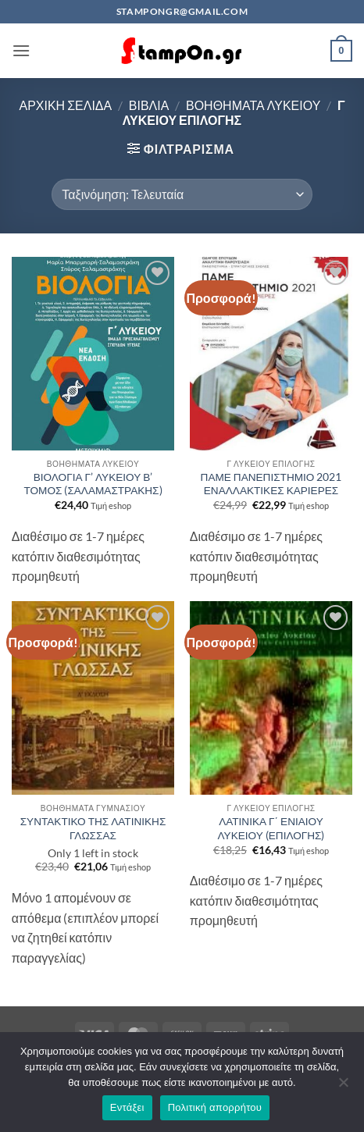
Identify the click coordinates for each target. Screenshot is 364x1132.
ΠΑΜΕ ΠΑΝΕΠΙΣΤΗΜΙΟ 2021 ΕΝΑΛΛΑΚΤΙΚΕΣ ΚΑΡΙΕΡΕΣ (271, 484)
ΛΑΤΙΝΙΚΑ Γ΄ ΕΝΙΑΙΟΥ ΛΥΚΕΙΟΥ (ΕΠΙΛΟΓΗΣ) (271, 828)
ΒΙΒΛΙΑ (149, 105)
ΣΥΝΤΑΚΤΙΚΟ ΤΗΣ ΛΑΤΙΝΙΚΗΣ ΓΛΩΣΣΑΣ (93, 828)
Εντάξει (127, 1107)
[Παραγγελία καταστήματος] (182, 194)
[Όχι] (343, 1086)
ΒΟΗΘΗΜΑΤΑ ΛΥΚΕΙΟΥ (253, 105)
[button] (21, 50)
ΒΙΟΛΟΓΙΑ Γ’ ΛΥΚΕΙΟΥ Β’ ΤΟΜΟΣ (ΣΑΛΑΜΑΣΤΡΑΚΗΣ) (92, 484)
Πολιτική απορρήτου (215, 1107)
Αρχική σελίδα (65, 105)
